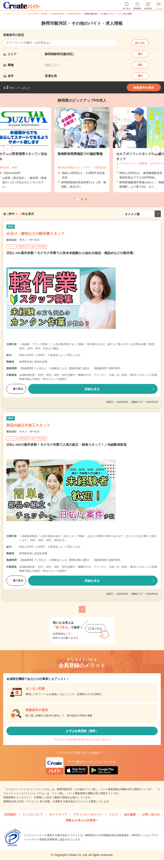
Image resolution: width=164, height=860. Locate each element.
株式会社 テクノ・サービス (23, 239)
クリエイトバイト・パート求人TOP (20, 14)
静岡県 (44, 14)
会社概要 (130, 814)
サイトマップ (58, 814)
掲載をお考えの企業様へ (82, 820)
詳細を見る (92, 389)
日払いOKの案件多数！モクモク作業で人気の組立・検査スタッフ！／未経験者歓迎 (66, 444)
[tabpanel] (82, 150)
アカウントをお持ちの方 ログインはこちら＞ (82, 739)
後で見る (16, 388)
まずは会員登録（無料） (82, 731)
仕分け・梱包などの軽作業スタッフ (35, 234)
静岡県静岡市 (57, 14)
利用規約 (10, 814)
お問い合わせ (151, 814)
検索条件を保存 (143, 87)
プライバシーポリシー (88, 814)
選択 (140, 54)
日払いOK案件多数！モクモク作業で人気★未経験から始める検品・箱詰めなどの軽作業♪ (70, 253)
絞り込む (140, 42)
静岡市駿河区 (74, 14)
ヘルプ (113, 814)
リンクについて (32, 814)
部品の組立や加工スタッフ (28, 425)
